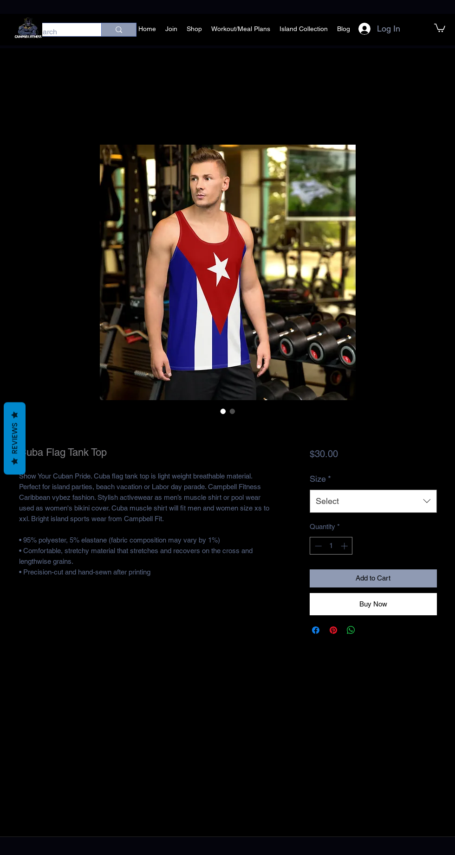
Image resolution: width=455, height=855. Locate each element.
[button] (439, 27)
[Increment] (345, 546)
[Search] (57, 32)
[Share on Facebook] (315, 630)
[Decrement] (317, 546)
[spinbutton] (331, 546)
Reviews (14, 439)
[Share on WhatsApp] (351, 630)
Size (320, 479)
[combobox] (373, 501)
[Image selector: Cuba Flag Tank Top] (223, 411)
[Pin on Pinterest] (333, 630)
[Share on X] (368, 630)
